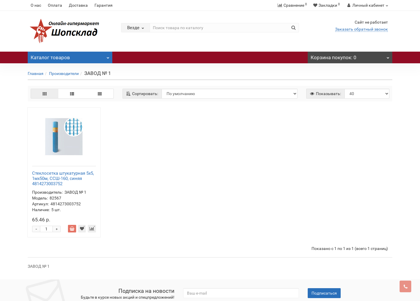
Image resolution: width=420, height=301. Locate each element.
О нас (36, 5)
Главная (35, 73)
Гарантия (103, 5)
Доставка (78, 5)
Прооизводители (121, 252)
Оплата (55, 5)
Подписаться (324, 228)
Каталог (70, 56)
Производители (64, 73)
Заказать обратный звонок (361, 29)
